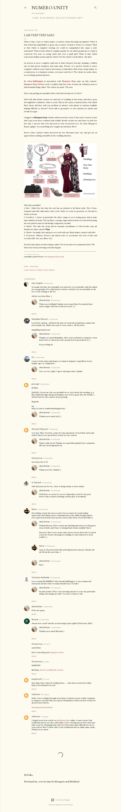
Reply (34, 314)
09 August (45, 694)
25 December (50, 546)
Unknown (36, 694)
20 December (43, 509)
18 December (48, 283)
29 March (46, 644)
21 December (48, 607)
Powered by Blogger (60, 799)
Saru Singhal (37, 283)
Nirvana (35, 619)
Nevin (34, 509)
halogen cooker (57, 652)
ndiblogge (37, 81)
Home (35, 18)
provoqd (35, 384)
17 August (44, 717)
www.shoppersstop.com (53, 256)
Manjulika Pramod (39, 319)
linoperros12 (37, 679)
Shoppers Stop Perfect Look (36, 84)
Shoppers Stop (69, 81)
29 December (56, 561)
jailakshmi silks (63, 720)
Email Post (34, 266)
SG (33, 357)
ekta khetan (44, 300)
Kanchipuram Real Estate (42, 707)
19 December (53, 319)
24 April (46, 662)
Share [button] (26, 266)
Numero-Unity (50, 8)
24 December (44, 620)
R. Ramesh (36, 482)
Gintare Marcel (67, 805)
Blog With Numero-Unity (68, 18)
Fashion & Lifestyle (36, 270)
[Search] (95, 7)
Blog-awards (46, 18)
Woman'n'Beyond (40, 429)
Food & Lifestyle (49, 270)
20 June (46, 679)
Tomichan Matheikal (40, 577)
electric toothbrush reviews (51, 670)
